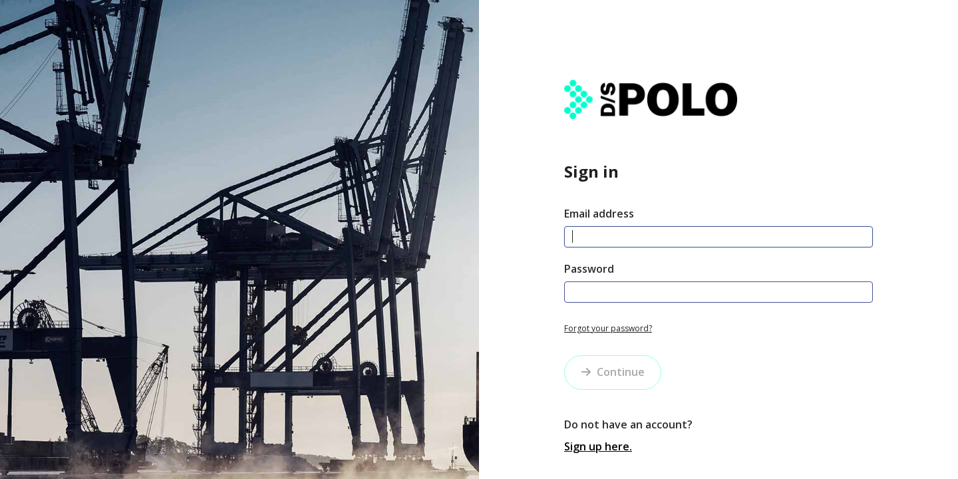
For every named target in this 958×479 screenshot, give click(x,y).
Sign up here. (598, 446)
